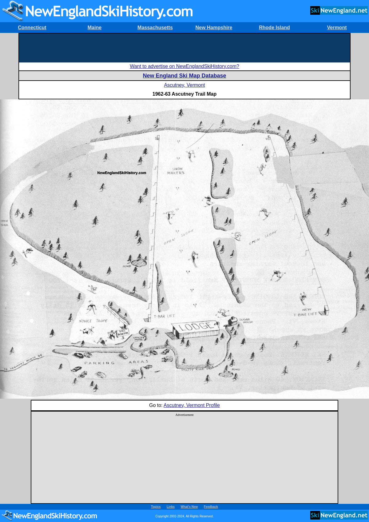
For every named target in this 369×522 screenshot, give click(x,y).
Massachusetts (155, 27)
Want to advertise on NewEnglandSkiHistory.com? (184, 66)
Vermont (337, 27)
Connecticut (32, 27)
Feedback (211, 506)
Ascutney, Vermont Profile (192, 405)
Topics (156, 506)
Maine (94, 27)
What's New (189, 506)
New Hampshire (213, 27)
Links (171, 506)
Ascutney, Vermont (184, 85)
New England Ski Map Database (184, 76)
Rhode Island (274, 27)
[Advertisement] (184, 47)
